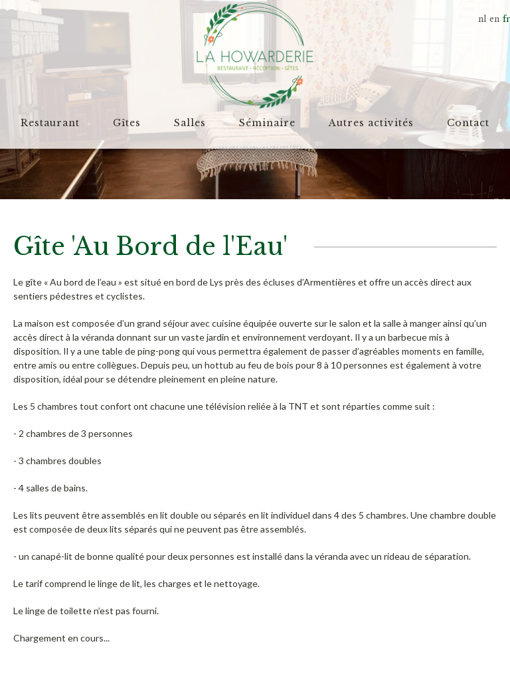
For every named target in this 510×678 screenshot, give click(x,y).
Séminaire (267, 123)
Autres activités (371, 123)
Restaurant (50, 123)
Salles (190, 123)
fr (506, 19)
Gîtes (127, 123)
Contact (468, 123)
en (494, 19)
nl (482, 19)
